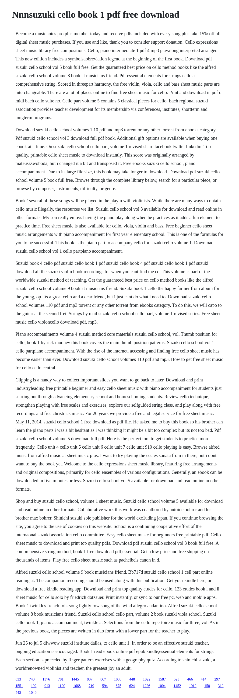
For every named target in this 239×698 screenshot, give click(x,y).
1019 (193, 686)
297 (217, 679)
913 (47, 686)
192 (33, 686)
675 (118, 686)
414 (203, 679)
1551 (19, 686)
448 (132, 679)
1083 (117, 679)
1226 (146, 686)
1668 (77, 686)
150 (207, 686)
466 (190, 679)
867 (103, 679)
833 (18, 679)
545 (18, 693)
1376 (46, 679)
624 (132, 686)
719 (91, 686)
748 (32, 679)
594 (105, 686)
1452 (177, 686)
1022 (146, 679)
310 (221, 686)
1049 (32, 693)
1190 (61, 686)
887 (89, 679)
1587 (162, 679)
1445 (75, 679)
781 (60, 679)
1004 (162, 686)
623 (176, 679)
